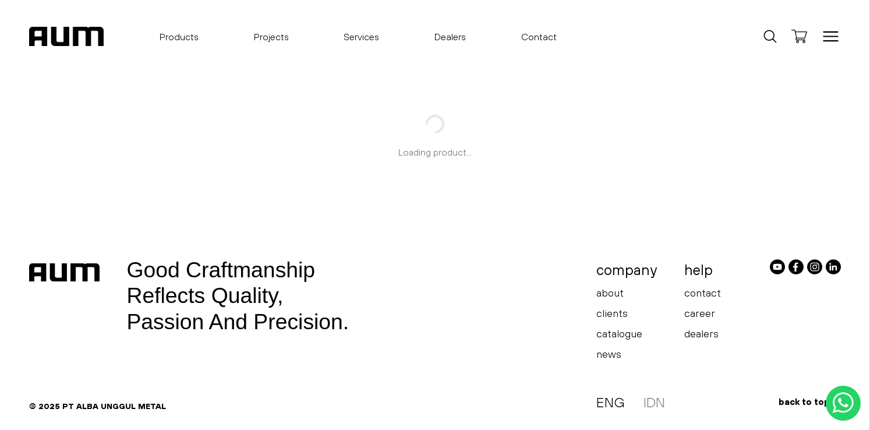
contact (702, 293)
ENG (610, 402)
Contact (539, 36)
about (610, 293)
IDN (654, 402)
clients (612, 313)
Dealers (450, 36)
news (608, 354)
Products (179, 40)
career (699, 313)
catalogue (619, 333)
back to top (810, 402)
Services (361, 36)
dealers (701, 333)
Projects (271, 36)
